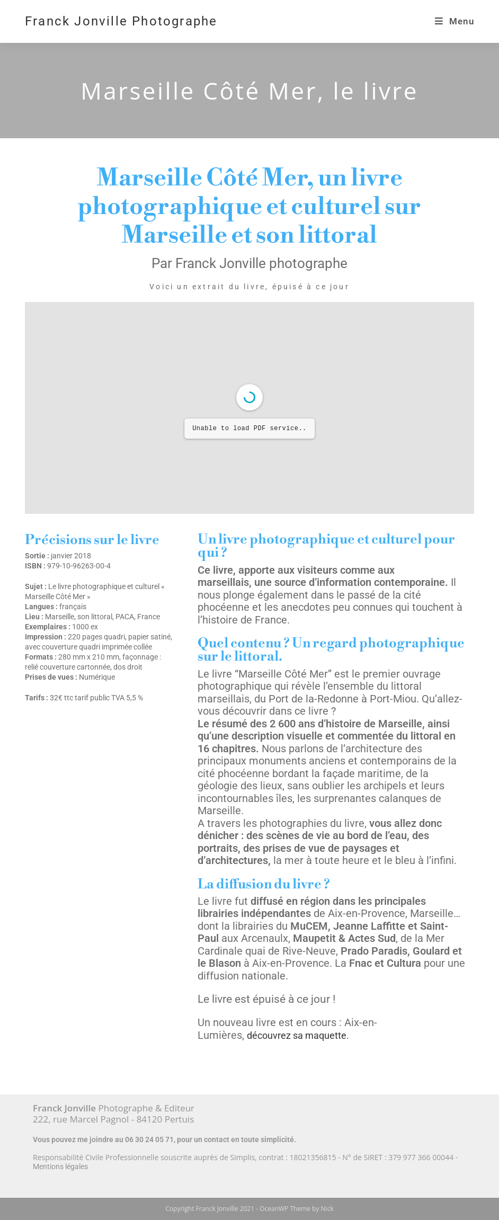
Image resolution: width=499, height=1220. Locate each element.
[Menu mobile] (454, 21)
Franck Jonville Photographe (121, 21)
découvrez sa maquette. (298, 1035)
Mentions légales (60, 1166)
